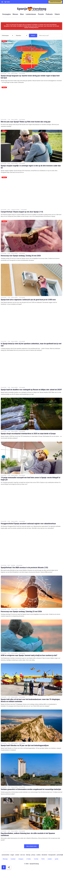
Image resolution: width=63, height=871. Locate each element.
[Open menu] (2, 1)
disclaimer (44, 855)
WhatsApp (5, 859)
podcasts (49, 14)
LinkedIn (50, 859)
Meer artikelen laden (31, 846)
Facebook (13, 859)
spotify (56, 859)
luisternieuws (31, 14)
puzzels (41, 14)
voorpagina (6, 14)
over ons (22, 855)
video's (57, 14)
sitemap (28, 855)
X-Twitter (28, 859)
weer (22, 14)
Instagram (20, 859)
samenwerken (5, 855)
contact (17, 855)
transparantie (52, 855)
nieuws (15, 14)
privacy (33, 855)
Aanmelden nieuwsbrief (55, 1)
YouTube (36, 859)
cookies (38, 855)
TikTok (42, 859)
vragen (12, 855)
